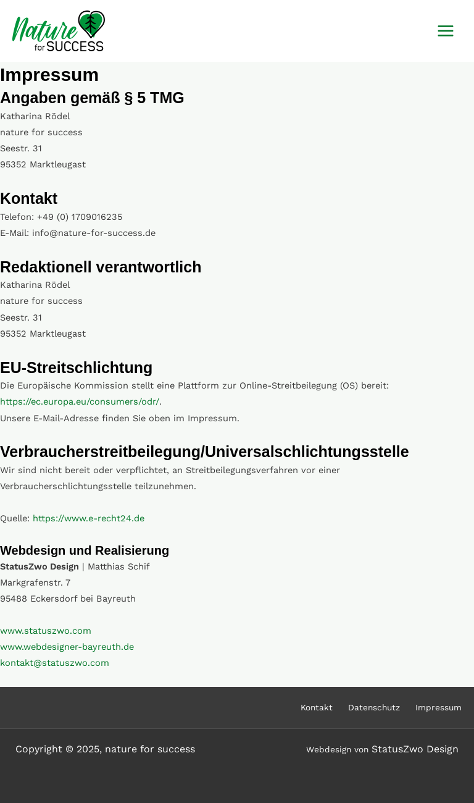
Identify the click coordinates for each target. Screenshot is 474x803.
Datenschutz (374, 707)
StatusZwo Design (415, 749)
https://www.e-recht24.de (88, 518)
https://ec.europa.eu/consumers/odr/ (79, 401)
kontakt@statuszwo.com (54, 662)
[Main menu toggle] (446, 31)
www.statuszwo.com (45, 630)
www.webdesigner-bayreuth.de (67, 646)
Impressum (438, 707)
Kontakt (317, 707)
